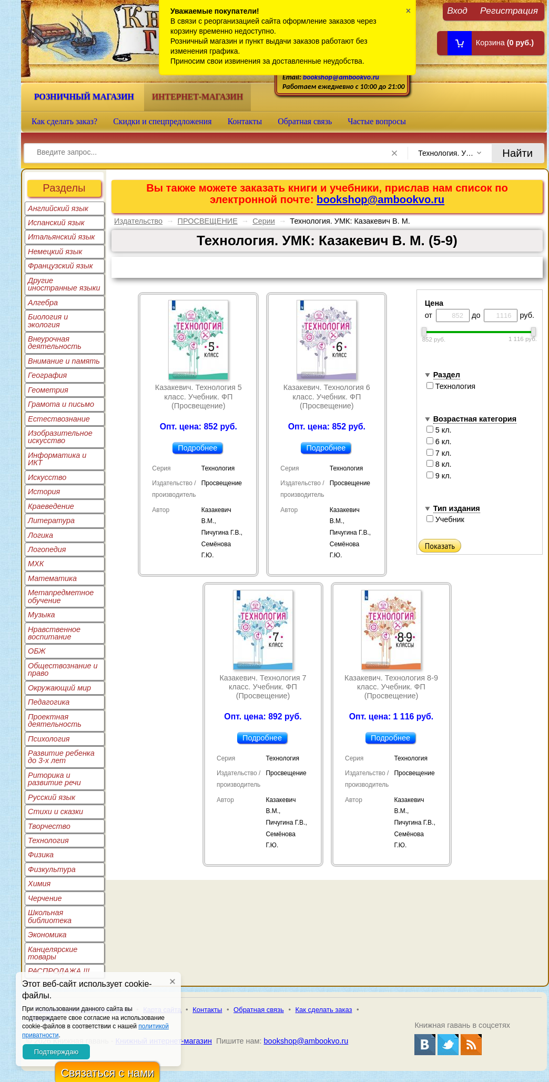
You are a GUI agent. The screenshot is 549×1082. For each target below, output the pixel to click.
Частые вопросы (377, 121)
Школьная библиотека (50, 916)
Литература (51, 520)
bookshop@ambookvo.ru (341, 77)
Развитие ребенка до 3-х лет (61, 757)
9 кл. (439, 476)
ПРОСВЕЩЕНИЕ (208, 221)
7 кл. (439, 453)
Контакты (245, 121)
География (47, 375)
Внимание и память (64, 361)
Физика (41, 854)
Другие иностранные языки (64, 284)
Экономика (47, 934)
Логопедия (47, 549)
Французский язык (60, 266)
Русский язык (51, 797)
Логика (40, 535)
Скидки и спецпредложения (162, 121)
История (44, 491)
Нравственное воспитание (54, 633)
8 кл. (439, 464)
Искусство (47, 477)
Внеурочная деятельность (55, 342)
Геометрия (48, 390)
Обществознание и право (63, 669)
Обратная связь (305, 121)
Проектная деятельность (55, 720)
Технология (48, 840)
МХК (36, 563)
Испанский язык (56, 222)
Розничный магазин (84, 96)
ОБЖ (37, 651)
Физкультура (52, 869)
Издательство (138, 221)
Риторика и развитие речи (54, 779)
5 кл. (439, 430)
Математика (52, 578)
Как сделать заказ (324, 1010)
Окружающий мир (59, 688)
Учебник (445, 519)
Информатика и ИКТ (57, 459)
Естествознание (59, 419)
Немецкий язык (55, 251)
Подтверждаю (56, 1052)
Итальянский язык (61, 237)
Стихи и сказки (55, 811)
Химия (39, 883)
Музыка (41, 614)
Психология (49, 739)
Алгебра (43, 302)
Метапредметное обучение (61, 596)
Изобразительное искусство (60, 437)
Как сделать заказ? (64, 121)
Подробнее (197, 448)
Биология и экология (48, 320)
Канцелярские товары (52, 953)
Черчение (45, 898)
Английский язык (58, 208)
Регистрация (509, 10)
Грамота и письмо (61, 404)
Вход (457, 10)
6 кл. (439, 441)
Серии (263, 221)
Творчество (49, 826)
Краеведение (51, 506)
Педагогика (48, 702)
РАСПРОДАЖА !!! (58, 971)
